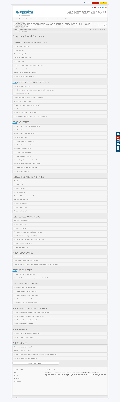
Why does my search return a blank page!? (26, 295)
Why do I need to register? (22, 46)
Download (95, 3)
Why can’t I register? (20, 54)
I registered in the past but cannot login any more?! (29, 65)
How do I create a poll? (21, 137)
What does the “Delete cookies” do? (24, 76)
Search (86, 12)
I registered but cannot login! (22, 57)
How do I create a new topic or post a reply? (27, 126)
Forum (77, 12)
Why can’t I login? (19, 61)
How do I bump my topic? (21, 171)
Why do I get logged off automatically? (25, 72)
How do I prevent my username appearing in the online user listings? (34, 90)
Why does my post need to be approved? (26, 167)
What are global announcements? (24, 196)
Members (16, 375)
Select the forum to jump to (35, 363)
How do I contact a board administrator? (26, 358)
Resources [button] (60, 19)
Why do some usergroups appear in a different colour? (30, 239)
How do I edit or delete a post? (23, 130)
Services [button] (32, 19)
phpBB (18, 397)
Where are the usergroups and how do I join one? (28, 232)
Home (70, 12)
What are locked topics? (21, 207)
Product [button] (18, 19)
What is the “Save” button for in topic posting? (27, 163)
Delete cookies (17, 381)
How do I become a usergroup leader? (25, 236)
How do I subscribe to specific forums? (25, 320)
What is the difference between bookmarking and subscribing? (32, 312)
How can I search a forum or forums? (25, 287)
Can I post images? (19, 192)
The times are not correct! (21, 94)
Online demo (87, 3)
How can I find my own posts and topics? (26, 302)
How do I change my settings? (23, 86)
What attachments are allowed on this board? (27, 333)
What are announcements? (22, 199)
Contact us (17, 378)
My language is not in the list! (22, 101)
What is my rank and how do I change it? (26, 112)
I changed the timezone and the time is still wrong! (28, 97)
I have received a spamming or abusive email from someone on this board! (36, 264)
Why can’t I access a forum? (22, 148)
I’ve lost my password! (20, 69)
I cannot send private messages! (23, 257)
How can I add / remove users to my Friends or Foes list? (31, 278)
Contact (103, 3)
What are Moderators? (20, 224)
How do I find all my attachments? (24, 337)
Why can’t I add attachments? (22, 152)
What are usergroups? (20, 228)
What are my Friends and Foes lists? (25, 274)
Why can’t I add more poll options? (24, 141)
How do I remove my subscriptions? (24, 323)
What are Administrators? (21, 220)
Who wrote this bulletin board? (23, 347)
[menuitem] (39, 18)
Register (102, 12)
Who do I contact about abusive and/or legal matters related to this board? (36, 354)
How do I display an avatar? (22, 109)
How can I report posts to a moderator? (25, 160)
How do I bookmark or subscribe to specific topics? (29, 316)
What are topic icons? (20, 211)
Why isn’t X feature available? (22, 350)
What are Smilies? (19, 188)
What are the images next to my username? (27, 105)
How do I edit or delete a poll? (23, 145)
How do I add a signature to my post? (25, 133)
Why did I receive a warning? (22, 156)
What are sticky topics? (21, 203)
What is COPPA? (19, 50)
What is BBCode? (19, 181)
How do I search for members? (23, 299)
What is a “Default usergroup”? (23, 243)
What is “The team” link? (21, 247)
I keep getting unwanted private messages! (26, 260)
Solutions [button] (25, 19)
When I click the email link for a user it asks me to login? (30, 116)
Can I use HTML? (19, 184)
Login (94, 12)
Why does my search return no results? (25, 291)
